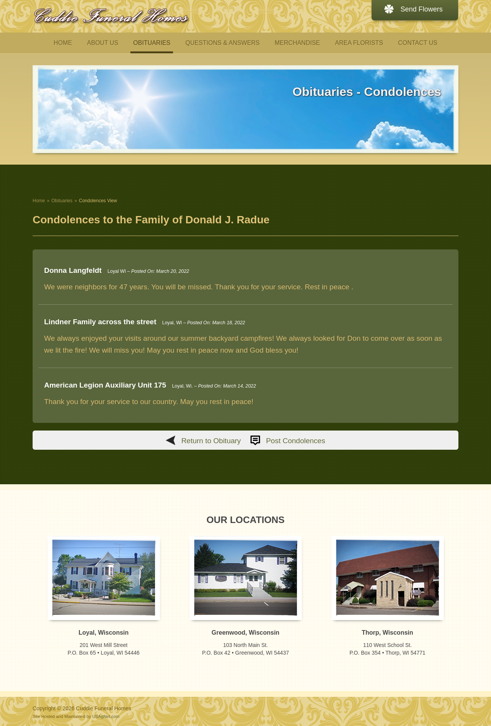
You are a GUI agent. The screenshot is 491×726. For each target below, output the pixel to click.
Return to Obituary (211, 441)
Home (39, 200)
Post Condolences (295, 441)
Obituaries (61, 200)
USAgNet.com (105, 716)
